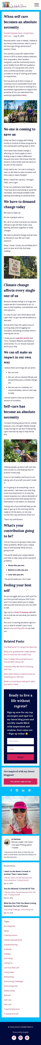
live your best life (11, 967)
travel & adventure (12, 1009)
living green (28, 33)
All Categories (9, 926)
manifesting (9, 977)
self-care (7, 36)
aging (6, 931)
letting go (8, 963)
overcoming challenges (12, 909)
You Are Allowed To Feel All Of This (19, 888)
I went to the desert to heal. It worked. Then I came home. (17, 872)
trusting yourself (23, 880)
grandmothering (11, 944)
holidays (7, 954)
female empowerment (13, 33)
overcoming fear (10, 880)
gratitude (8, 949)
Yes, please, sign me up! (20, 781)
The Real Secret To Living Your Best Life (20, 647)
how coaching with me (18, 628)
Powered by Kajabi (20, 1032)
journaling (8, 958)
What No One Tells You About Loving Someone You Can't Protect (20, 904)
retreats (7, 995)
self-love (7, 1004)
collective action (9, 878)
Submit (20, 757)
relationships (9, 990)
